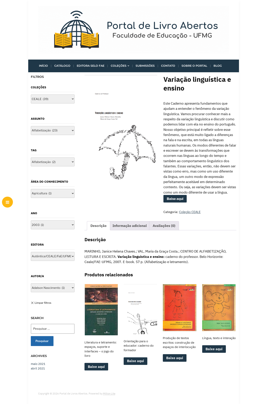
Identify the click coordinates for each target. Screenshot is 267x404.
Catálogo (62, 65)
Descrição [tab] (98, 226)
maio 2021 (38, 364)
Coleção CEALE (190, 212)
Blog (218, 65)
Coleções (118, 65)
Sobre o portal (194, 65)
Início (43, 65)
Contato (168, 65)
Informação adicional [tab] (130, 226)
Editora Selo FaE (90, 65)
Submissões (145, 65)
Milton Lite (109, 393)
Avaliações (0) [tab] (164, 226)
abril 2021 (38, 368)
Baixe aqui (175, 199)
